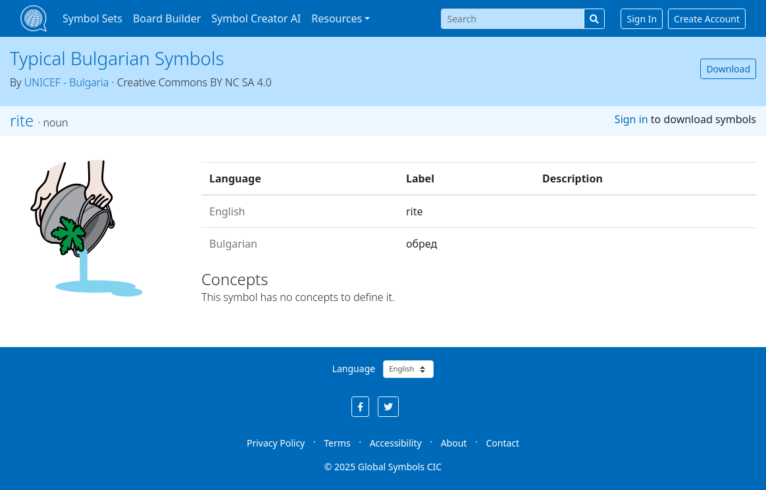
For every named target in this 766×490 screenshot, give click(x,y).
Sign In (641, 19)
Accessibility (396, 443)
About (454, 443)
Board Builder (167, 18)
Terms (337, 443)
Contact (502, 443)
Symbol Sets (92, 18)
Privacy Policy (276, 443)
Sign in (631, 119)
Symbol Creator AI (256, 18)
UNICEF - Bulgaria (66, 82)
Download (728, 69)
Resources (336, 18)
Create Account (707, 19)
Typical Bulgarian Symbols (117, 57)
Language (353, 368)
